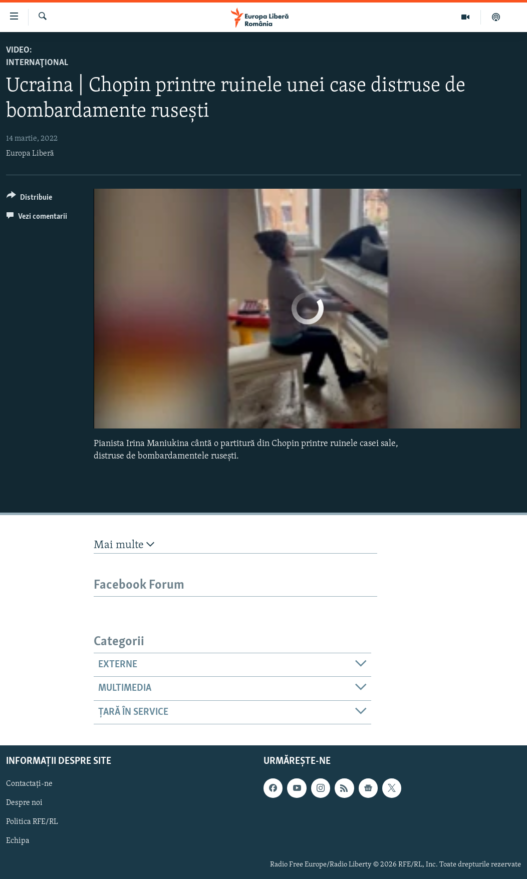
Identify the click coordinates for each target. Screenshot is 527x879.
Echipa (18, 841)
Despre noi (24, 803)
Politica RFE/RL (32, 822)
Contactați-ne (29, 784)
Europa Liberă (30, 154)
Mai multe (124, 545)
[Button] (29, 199)
